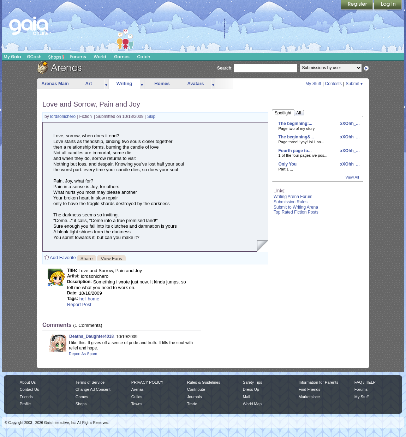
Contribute (196, 389)
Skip (151, 116)
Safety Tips (252, 382)
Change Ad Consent (93, 389)
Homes (161, 83)
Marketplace (309, 397)
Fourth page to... (295, 150)
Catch (143, 57)
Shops (56, 56)
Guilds (136, 397)
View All (352, 177)
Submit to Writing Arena (296, 207)
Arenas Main (54, 83)
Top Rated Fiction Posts (296, 212)
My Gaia (12, 57)
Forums (78, 57)
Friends (26, 397)
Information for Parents (318, 382)
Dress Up (251, 389)
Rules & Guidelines (203, 382)
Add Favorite (63, 257)
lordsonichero (63, 116)
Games (122, 57)
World (100, 57)
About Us (28, 382)
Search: (225, 68)
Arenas (137, 389)
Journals (194, 397)
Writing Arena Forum (293, 196)
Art (88, 83)
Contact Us (29, 389)
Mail (246, 397)
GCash (34, 57)
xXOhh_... (349, 123)
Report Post (79, 304)
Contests (333, 83)
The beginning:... (295, 123)
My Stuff (313, 83)
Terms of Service (90, 382)
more (106, 84)
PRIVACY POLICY (147, 382)
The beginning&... (296, 136)
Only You (288, 164)
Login (388, 5)
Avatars (195, 83)
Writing (124, 83)
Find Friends (309, 389)
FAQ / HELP (365, 382)
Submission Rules (291, 201)
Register (357, 5)
